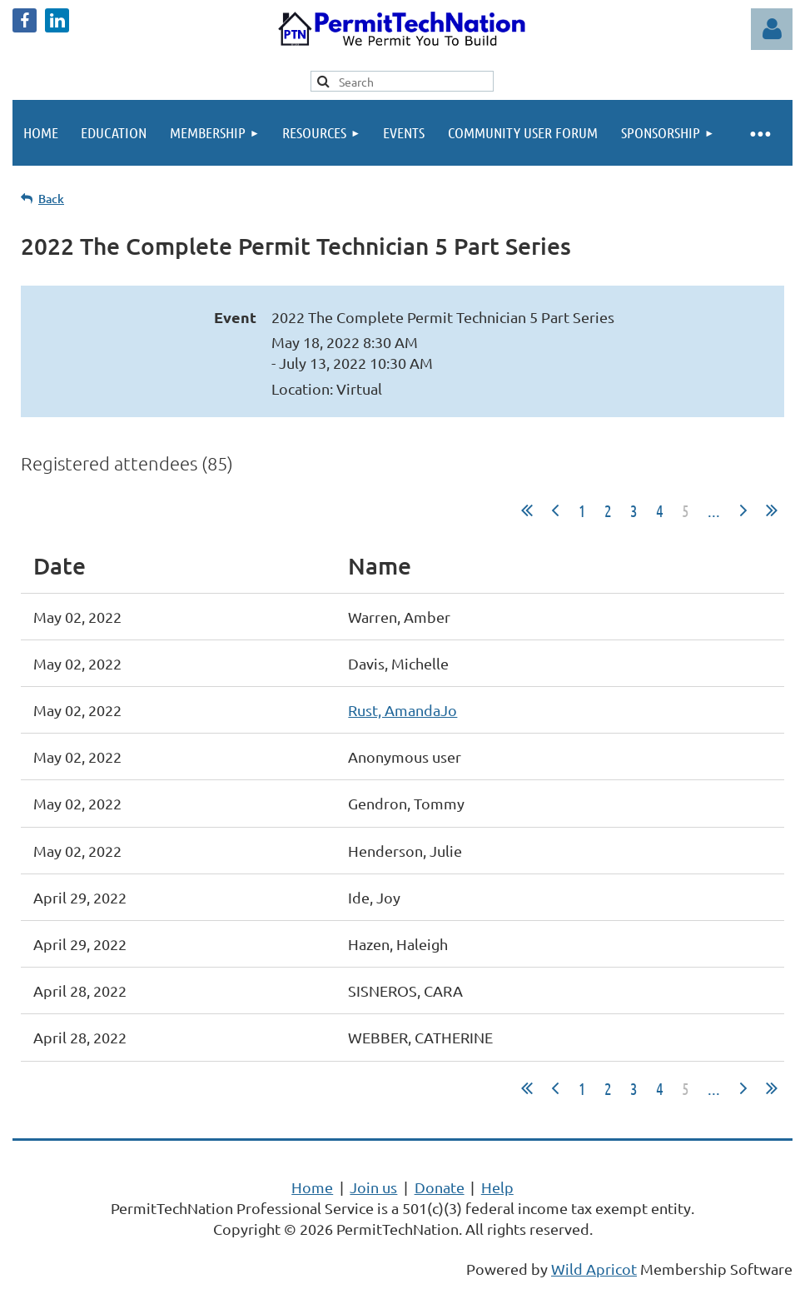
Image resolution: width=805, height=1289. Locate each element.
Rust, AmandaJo (402, 710)
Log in (772, 29)
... (713, 510)
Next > (743, 510)
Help (497, 1187)
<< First (527, 510)
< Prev (555, 510)
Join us (373, 1187)
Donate (440, 1187)
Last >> (771, 510)
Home (312, 1187)
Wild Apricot (594, 1268)
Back (51, 199)
